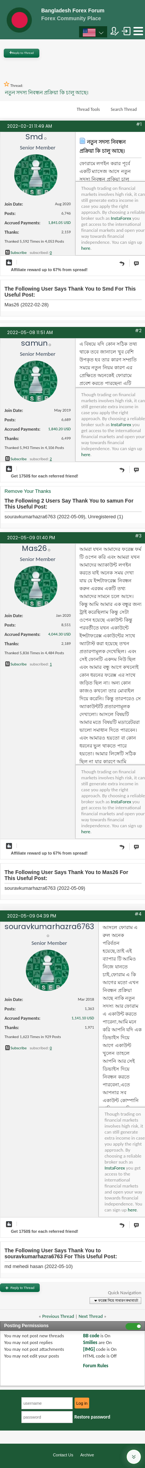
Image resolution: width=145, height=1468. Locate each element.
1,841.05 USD (59, 222)
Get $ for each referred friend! (44, 476)
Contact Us (63, 1455)
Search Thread (124, 109)
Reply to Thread (21, 52)
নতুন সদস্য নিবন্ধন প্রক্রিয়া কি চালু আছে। (46, 93)
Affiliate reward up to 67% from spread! (49, 269)
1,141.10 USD (83, 1018)
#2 (138, 330)
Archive (87, 1455)
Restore (93, 1417)
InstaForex (121, 218)
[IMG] (89, 1349)
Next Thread (91, 1316)
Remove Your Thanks (27, 491)
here (85, 248)
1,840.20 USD (59, 429)
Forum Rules (95, 1365)
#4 (138, 914)
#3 (138, 536)
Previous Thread (58, 1316)
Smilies (90, 1342)
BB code (91, 1335)
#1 (139, 124)
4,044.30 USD (59, 634)
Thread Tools (88, 109)
